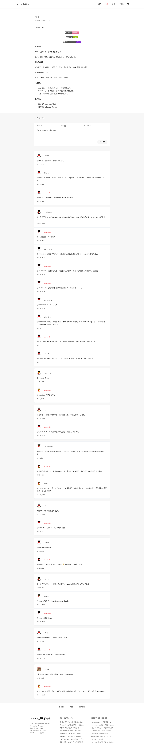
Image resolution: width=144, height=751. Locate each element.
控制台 (121, 4)
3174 (40, 728)
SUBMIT (102, 142)
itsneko (47, 579)
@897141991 (42, 691)
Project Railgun (51, 107)
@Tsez (39, 528)
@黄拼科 (40, 564)
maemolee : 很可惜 (97, 739)
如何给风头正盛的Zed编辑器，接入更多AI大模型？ (77, 728)
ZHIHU (61, 707)
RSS (71, 707)
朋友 (114, 4)
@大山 (39, 654)
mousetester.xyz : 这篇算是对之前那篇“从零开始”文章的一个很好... (113, 722)
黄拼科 (47, 542)
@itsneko (40, 601)
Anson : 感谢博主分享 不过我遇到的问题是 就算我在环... (109, 731)
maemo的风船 (51, 104)
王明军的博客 (49, 446)
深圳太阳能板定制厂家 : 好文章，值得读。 (105, 736)
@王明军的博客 (42, 471)
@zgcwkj (40, 432)
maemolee (47, 193)
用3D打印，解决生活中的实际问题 (71, 742)
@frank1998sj (42, 237)
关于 (106, 4)
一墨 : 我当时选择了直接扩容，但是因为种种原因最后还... (110, 728)
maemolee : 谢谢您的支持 (99, 733)
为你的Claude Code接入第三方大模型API (74, 739)
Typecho (41, 726)
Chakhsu (47, 724)
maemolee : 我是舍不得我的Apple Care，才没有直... (108, 725)
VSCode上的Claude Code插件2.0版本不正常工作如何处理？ (80, 731)
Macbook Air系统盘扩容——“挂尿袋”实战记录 (75, 725)
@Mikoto (40, 178)
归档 (99, 4)
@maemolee (41, 254)
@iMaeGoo (41, 395)
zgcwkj (47, 410)
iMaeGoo (48, 373)
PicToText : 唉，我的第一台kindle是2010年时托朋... (108, 742)
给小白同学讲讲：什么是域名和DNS (72, 722)
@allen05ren (41, 341)
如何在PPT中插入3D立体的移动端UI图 (73, 736)
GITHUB (82, 707)
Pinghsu (39, 724)
